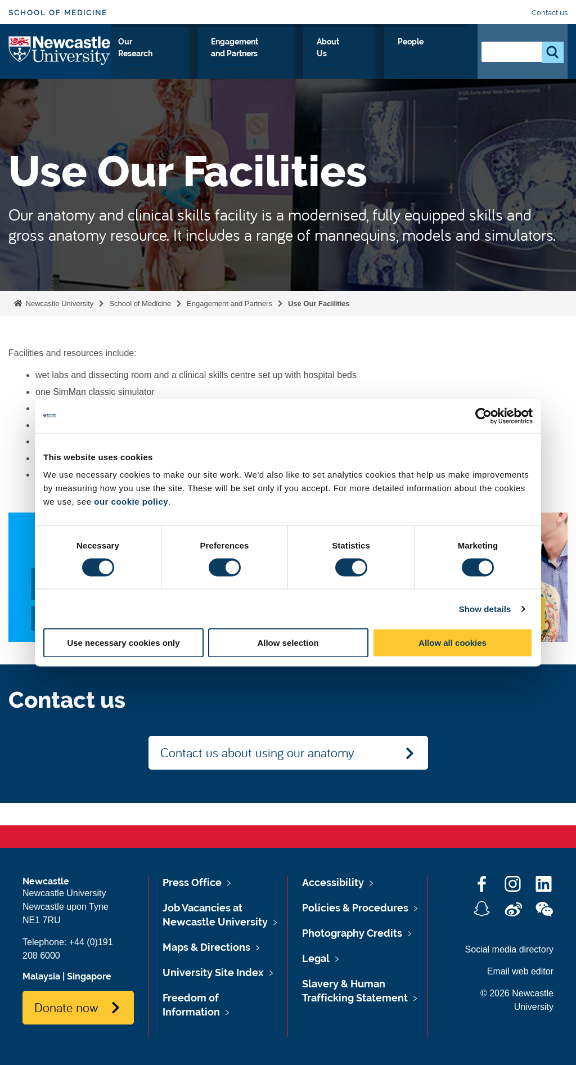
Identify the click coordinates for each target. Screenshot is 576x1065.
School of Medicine (57, 12)
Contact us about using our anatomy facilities (257, 757)
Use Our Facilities (319, 303)
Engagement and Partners (309, 61)
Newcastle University (58, 303)
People (444, 55)
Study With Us (146, 61)
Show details (485, 608)
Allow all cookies (452, 643)
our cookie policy (131, 501)
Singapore (89, 976)
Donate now (66, 1007)
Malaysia (41, 976)
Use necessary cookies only (123, 643)
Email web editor (520, 971)
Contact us (550, 12)
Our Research (216, 61)
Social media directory (509, 949)
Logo (59, 58)
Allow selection (287, 643)
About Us (394, 61)
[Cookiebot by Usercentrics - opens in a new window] (483, 415)
